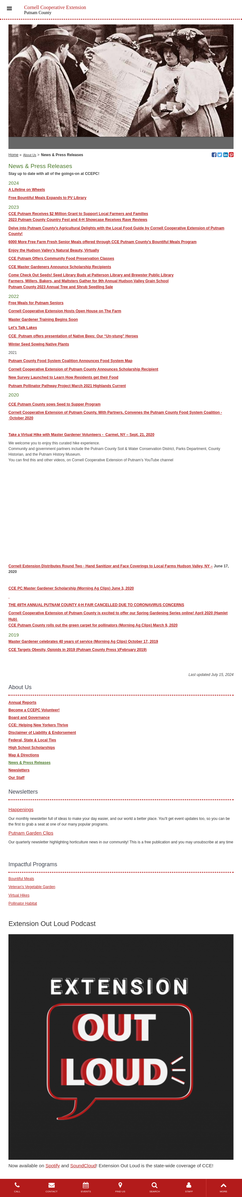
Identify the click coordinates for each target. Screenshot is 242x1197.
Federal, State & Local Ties (32, 740)
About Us (29, 155)
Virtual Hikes (18, 895)
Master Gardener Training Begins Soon (43, 319)
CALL (17, 1187)
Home (13, 155)
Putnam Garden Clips (30, 833)
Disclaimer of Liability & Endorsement (42, 732)
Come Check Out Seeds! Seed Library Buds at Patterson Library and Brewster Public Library (91, 275)
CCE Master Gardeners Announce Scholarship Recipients (59, 267)
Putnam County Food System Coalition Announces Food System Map (70, 361)
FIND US (120, 1187)
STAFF (189, 1187)
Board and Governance (29, 717)
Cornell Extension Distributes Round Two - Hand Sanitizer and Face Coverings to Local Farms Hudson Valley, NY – (110, 566)
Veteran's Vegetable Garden (31, 887)
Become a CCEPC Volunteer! (34, 710)
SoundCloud (83, 1165)
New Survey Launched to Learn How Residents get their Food (63, 377)
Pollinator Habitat (22, 903)
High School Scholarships (31, 747)
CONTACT (51, 1187)
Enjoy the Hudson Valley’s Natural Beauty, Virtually (53, 250)
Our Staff (16, 777)
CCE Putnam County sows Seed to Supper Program (54, 404)
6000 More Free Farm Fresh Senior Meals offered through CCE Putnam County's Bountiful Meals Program (102, 242)
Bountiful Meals (21, 879)
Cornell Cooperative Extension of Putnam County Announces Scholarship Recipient (83, 369)
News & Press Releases (29, 762)
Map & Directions (23, 755)
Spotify (52, 1165)
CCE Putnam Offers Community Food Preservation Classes (61, 258)
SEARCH (154, 1187)
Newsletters (18, 770)
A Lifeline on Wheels (26, 189)
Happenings (20, 809)
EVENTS (86, 1187)
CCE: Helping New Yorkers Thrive (38, 725)
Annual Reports (22, 702)
